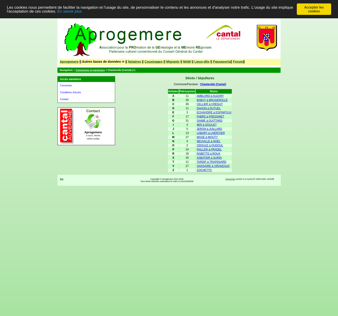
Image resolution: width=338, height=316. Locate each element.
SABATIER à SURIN (209, 157)
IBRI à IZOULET (207, 124)
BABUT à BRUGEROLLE (212, 100)
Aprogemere (69, 61)
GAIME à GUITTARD (209, 120)
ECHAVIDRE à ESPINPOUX (214, 112)
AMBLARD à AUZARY (210, 96)
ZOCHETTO (204, 170)
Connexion (66, 85)
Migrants (172, 61)
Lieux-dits (201, 61)
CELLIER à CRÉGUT (210, 104)
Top (61, 179)
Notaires (134, 61)
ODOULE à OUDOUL (210, 145)
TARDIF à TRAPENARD (211, 161)
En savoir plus (69, 11)
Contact (64, 99)
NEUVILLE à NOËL (209, 141)
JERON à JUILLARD (209, 129)
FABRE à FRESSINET (210, 116)
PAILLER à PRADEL (209, 149)
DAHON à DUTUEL (209, 108)
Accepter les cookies (314, 9)
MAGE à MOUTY (207, 137)
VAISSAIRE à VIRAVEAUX (213, 166)
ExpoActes (230, 179)
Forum (238, 61)
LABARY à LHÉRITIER (211, 133)
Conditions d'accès (70, 92)
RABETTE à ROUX (208, 153)
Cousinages (153, 61)
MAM (187, 61)
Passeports (221, 61)
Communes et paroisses (90, 70)
